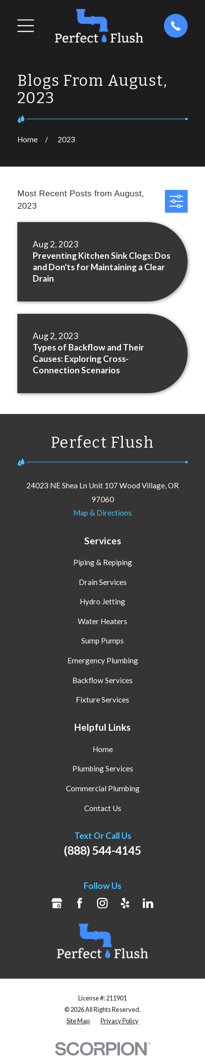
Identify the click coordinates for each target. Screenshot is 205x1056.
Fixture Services (102, 699)
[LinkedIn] (148, 903)
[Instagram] (102, 903)
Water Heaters (102, 621)
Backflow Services (102, 680)
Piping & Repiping (102, 562)
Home (103, 749)
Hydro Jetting (102, 601)
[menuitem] (78, 1021)
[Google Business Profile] (56, 903)
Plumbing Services (102, 768)
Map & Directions (102, 512)
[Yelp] (125, 903)
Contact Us (102, 808)
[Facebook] (79, 903)
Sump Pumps (102, 640)
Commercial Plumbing (103, 788)
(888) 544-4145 (102, 850)
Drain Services (103, 582)
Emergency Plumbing (102, 660)
